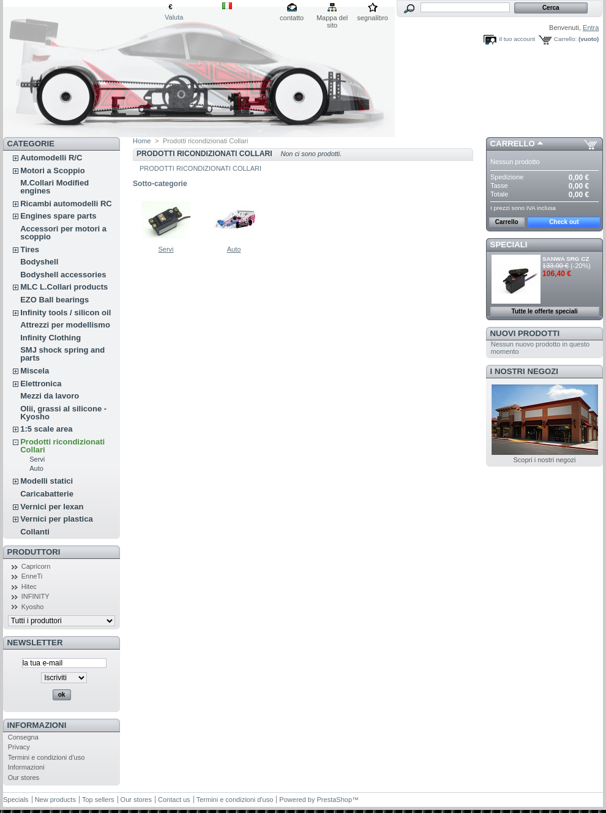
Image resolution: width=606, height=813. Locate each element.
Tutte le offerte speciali (545, 311)
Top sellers (98, 799)
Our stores (23, 777)
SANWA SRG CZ (565, 258)
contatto (292, 17)
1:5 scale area (46, 428)
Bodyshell (39, 261)
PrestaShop (334, 799)
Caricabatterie (46, 493)
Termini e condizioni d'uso (46, 757)
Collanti (35, 531)
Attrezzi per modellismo (65, 324)
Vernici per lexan (51, 506)
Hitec (29, 586)
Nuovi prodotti (525, 333)
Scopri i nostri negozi (544, 459)
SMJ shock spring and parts (62, 353)
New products (55, 799)
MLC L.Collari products (64, 286)
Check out (563, 222)
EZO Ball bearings (54, 299)
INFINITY (35, 596)
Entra (591, 27)
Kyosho (32, 606)
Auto (36, 468)
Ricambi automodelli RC (66, 203)
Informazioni (37, 725)
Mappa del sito (332, 18)
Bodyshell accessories (63, 274)
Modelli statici (46, 480)
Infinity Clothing (50, 337)
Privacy (19, 747)
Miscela (34, 370)
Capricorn (36, 566)
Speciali (509, 244)
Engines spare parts (58, 215)
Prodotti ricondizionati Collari (62, 445)
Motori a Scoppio (52, 170)
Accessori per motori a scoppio (63, 232)
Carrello (512, 143)
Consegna (23, 737)
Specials (16, 799)
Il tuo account (517, 39)
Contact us (174, 799)
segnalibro (372, 17)
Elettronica (40, 383)
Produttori (34, 551)
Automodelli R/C (51, 157)
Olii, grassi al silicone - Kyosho (63, 412)
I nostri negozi (524, 371)
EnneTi (31, 576)
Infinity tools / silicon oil (65, 312)
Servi (37, 459)
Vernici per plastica (56, 518)
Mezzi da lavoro (49, 395)
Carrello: (565, 39)
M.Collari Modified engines (54, 186)
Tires (29, 249)
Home (142, 140)
